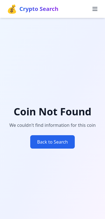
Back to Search (52, 142)
